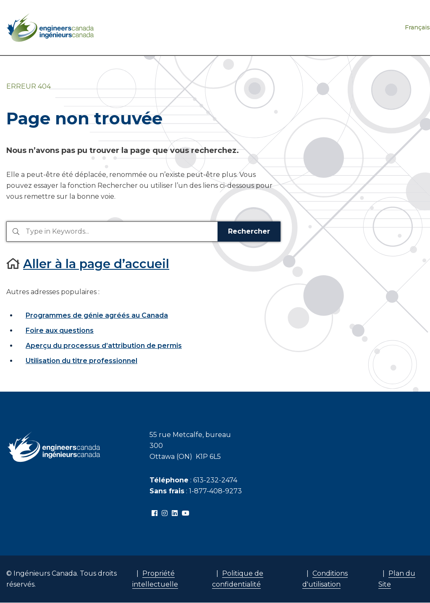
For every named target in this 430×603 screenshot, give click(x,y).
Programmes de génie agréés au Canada (97, 315)
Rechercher (249, 231)
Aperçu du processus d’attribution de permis (104, 346)
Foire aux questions (60, 330)
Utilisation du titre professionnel (81, 361)
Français (417, 27)
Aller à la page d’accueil (96, 263)
